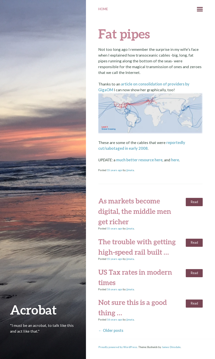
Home (103, 9)
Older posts (110, 330)
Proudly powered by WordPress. (118, 347)
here (175, 159)
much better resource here (139, 159)
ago (114, 170)
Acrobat (33, 309)
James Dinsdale (171, 347)
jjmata (130, 170)
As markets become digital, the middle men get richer (134, 211)
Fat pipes (124, 33)
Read (194, 202)
